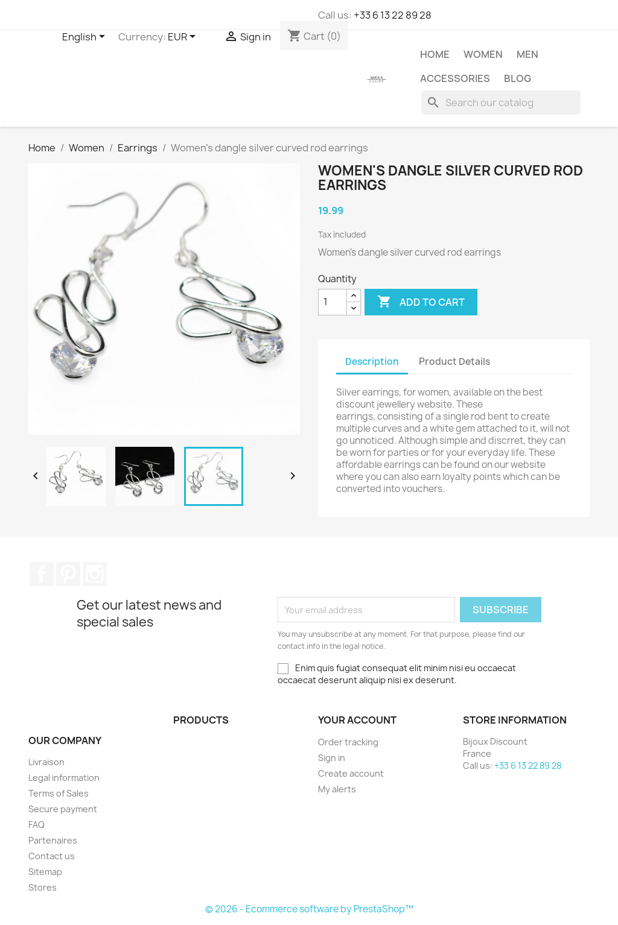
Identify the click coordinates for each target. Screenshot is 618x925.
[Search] (501, 102)
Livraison (46, 762)
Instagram (95, 574)
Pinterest (68, 574)
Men (527, 54)
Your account (357, 720)
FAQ (36, 824)
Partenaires (52, 840)
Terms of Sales (58, 793)
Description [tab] (372, 361)
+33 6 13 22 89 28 (393, 15)
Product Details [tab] (454, 361)
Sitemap (45, 871)
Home (435, 54)
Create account (351, 773)
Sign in (331, 757)
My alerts (337, 789)
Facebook (42, 574)
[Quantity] (332, 302)
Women (483, 54)
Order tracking (348, 742)
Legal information (64, 777)
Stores (42, 887)
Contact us (51, 856)
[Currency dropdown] (184, 37)
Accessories (455, 78)
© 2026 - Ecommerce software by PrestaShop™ (309, 909)
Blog (517, 78)
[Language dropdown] (85, 37)
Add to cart (421, 302)
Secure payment (62, 809)
